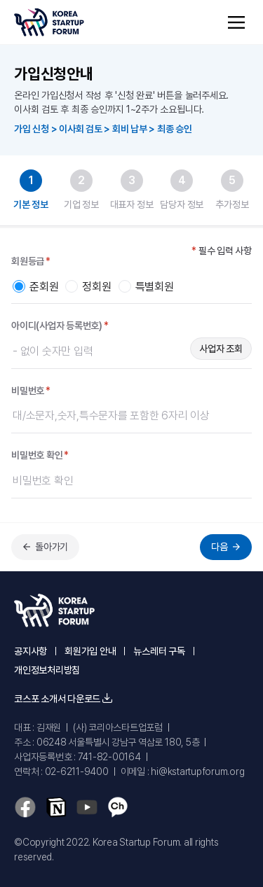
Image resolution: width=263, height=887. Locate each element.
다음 (227, 547)
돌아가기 (44, 547)
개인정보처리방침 (47, 670)
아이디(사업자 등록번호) (60, 326)
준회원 (43, 287)
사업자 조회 (221, 348)
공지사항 (30, 651)
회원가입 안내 (90, 651)
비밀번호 (30, 391)
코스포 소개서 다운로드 (63, 698)
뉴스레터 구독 (158, 651)
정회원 (96, 287)
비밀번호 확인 (40, 455)
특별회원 (154, 287)
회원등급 (30, 261)
